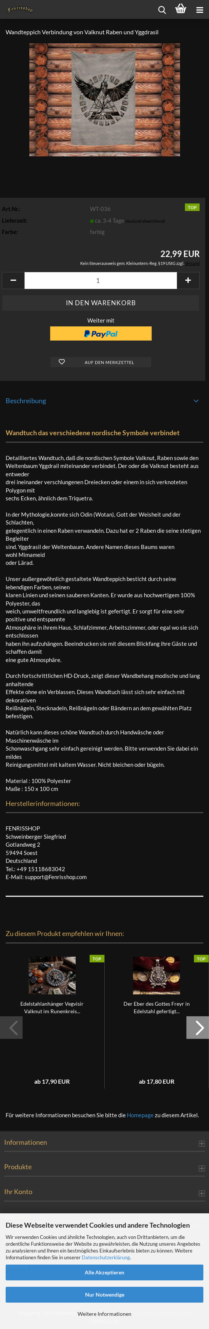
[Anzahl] (100, 280)
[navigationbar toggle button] (199, 9)
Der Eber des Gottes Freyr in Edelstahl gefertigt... (157, 1007)
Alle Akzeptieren (104, 1272)
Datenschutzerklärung (106, 1257)
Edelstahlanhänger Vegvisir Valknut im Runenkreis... (52, 1007)
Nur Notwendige (104, 1294)
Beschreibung (26, 400)
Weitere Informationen (104, 1314)
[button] (13, 280)
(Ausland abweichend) (145, 221)
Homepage (140, 1115)
